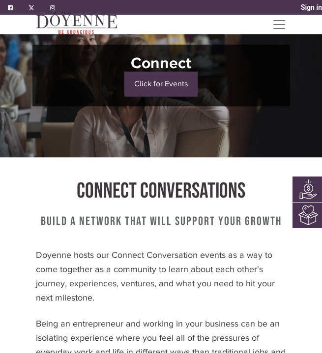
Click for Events (161, 83)
